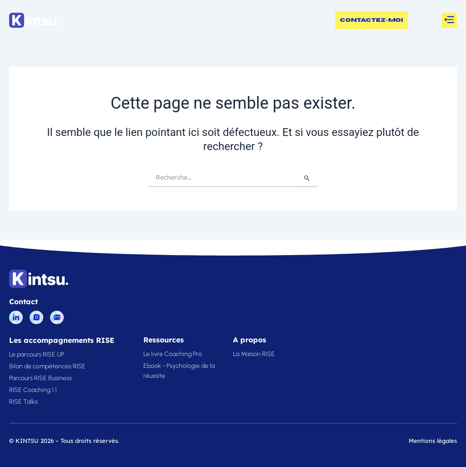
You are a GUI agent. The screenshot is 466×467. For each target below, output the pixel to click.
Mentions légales (433, 440)
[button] (449, 20)
